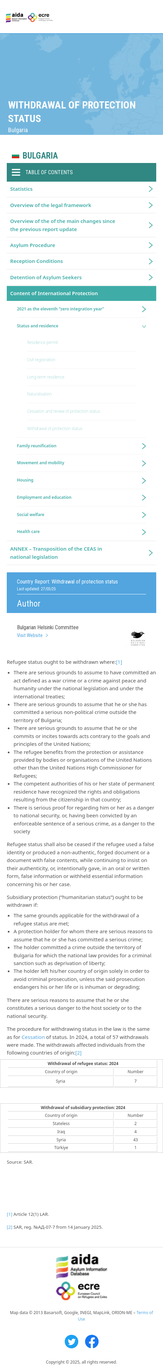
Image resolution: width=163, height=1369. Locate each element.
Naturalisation (39, 394)
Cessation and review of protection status (63, 411)
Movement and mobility (40, 463)
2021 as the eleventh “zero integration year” (60, 309)
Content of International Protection (54, 293)
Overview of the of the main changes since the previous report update (62, 225)
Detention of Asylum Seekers (46, 277)
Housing (25, 480)
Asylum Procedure (32, 245)
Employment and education (44, 497)
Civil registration (41, 360)
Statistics (21, 188)
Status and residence (37, 326)
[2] (78, 1052)
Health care (28, 531)
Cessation (33, 1037)
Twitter (71, 1341)
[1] (119, 661)
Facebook (92, 1341)
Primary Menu (152, 17)
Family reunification (36, 446)
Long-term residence (45, 377)
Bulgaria (40, 156)
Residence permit (42, 342)
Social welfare (30, 514)
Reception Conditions (36, 261)
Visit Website (30, 635)
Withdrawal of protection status (54, 428)
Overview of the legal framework (50, 205)
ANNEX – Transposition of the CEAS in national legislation (56, 552)
